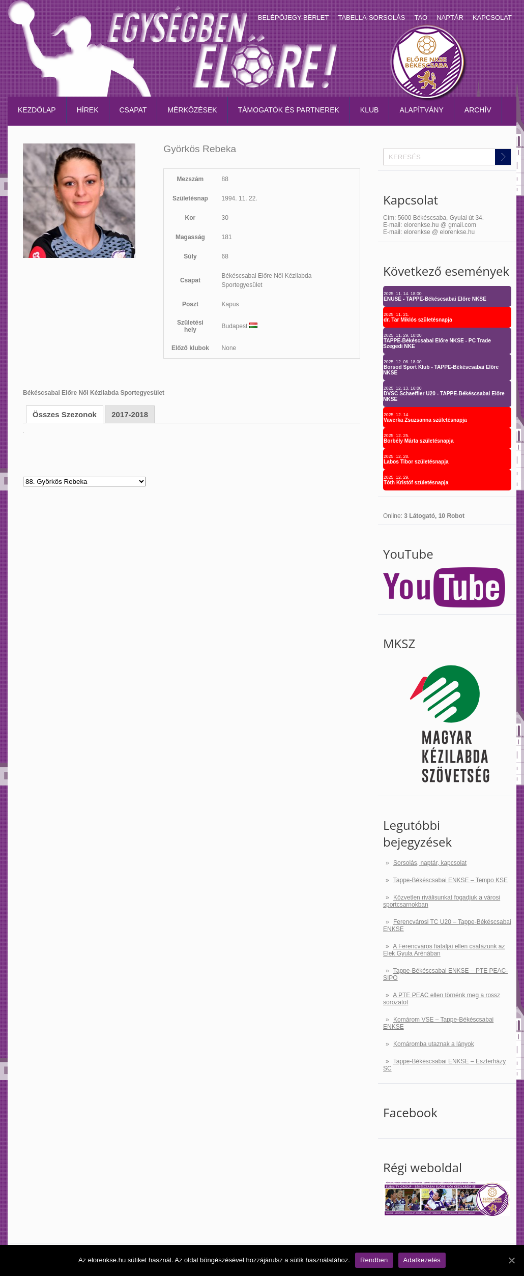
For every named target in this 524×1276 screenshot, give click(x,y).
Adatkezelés (422, 1260)
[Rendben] (511, 1260)
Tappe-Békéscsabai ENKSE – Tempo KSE (450, 880)
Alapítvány (421, 110)
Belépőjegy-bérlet (293, 17)
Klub (369, 110)
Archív (477, 110)
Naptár (449, 17)
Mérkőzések (192, 110)
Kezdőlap (37, 110)
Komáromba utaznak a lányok (433, 1044)
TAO (420, 17)
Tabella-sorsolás (371, 17)
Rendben (374, 1260)
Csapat (133, 110)
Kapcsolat (492, 17)
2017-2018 (129, 414)
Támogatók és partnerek (288, 110)
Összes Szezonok (65, 414)
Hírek (88, 110)
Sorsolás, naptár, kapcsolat (430, 862)
